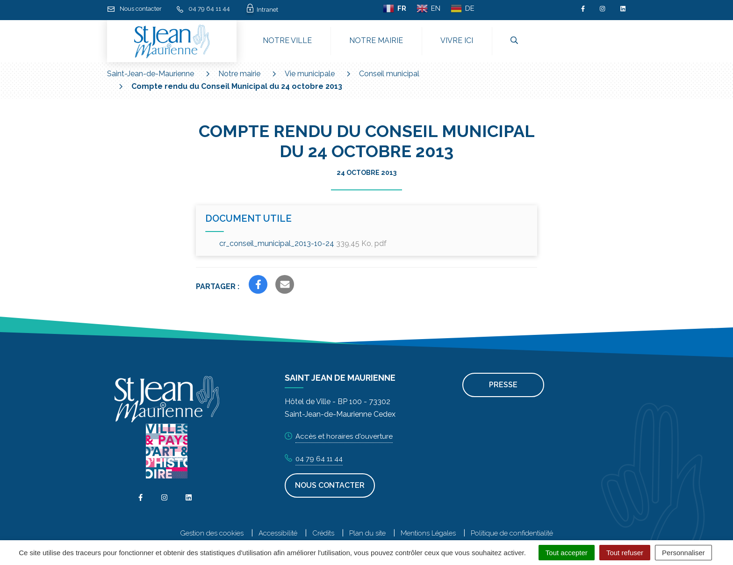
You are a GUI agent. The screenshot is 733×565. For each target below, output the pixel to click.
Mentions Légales (428, 533)
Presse (503, 384)
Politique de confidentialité (512, 533)
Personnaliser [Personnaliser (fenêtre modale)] (683, 553)
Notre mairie (376, 40)
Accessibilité (278, 533)
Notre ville (287, 40)
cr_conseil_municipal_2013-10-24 (303, 243)
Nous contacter (330, 485)
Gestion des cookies (212, 533)
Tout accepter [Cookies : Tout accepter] (567, 553)
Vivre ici (456, 40)
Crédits (323, 533)
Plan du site (367, 533)
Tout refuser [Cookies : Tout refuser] (624, 553)
